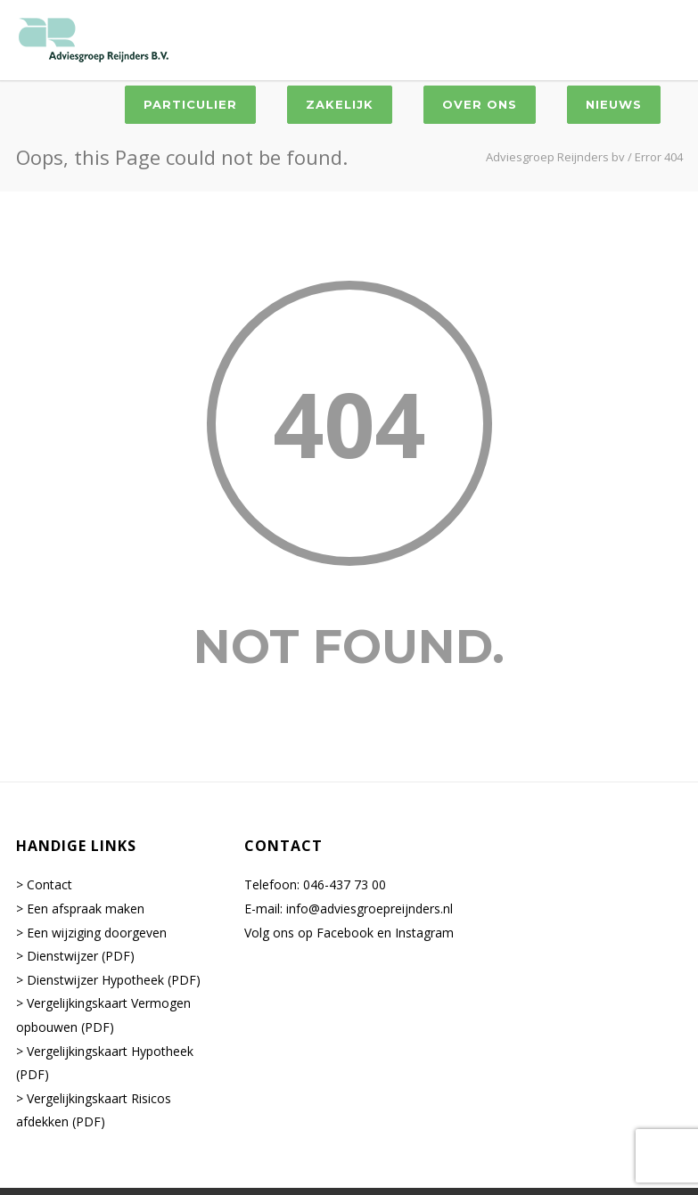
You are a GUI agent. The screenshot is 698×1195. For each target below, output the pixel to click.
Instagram (424, 932)
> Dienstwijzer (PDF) (75, 955)
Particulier (190, 104)
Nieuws (614, 104)
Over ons (479, 104)
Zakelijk (340, 104)
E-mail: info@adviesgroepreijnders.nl (348, 908)
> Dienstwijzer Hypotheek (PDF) (108, 979)
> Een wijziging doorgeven (91, 932)
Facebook (345, 932)
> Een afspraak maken (80, 908)
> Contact (44, 884)
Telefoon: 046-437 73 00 (315, 884)
